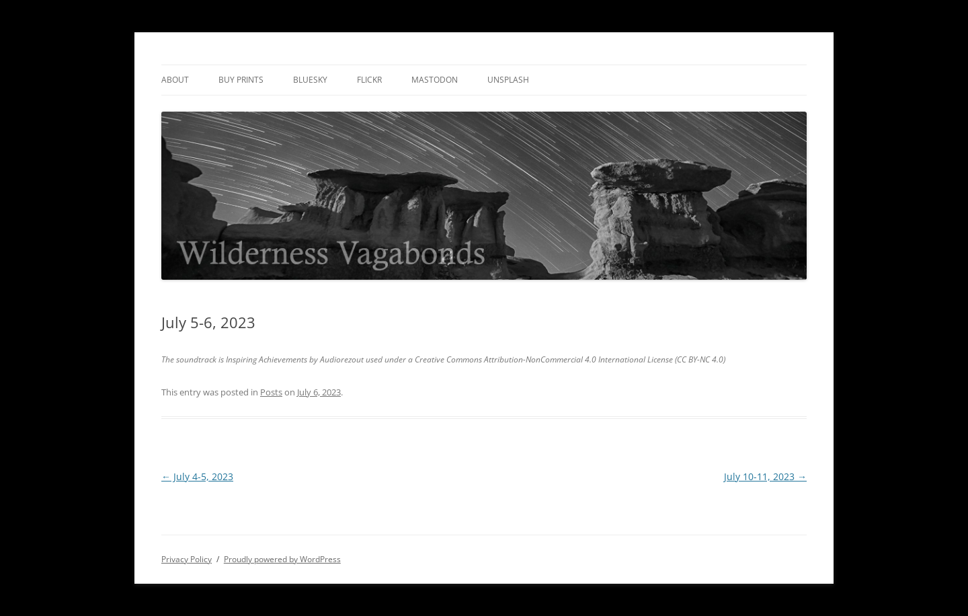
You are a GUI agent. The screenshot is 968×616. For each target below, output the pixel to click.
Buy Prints (241, 79)
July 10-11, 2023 (765, 476)
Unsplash (508, 79)
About (175, 79)
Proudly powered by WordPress (282, 559)
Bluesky (310, 79)
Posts (271, 392)
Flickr (369, 79)
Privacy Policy (186, 559)
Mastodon (434, 79)
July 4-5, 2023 (197, 476)
